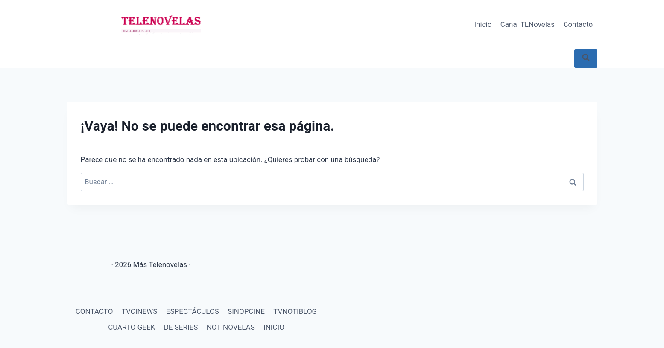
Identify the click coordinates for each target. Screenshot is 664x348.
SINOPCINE (246, 311)
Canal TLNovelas (527, 24)
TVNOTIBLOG (295, 311)
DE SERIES (181, 327)
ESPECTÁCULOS (192, 311)
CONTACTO (94, 311)
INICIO (273, 327)
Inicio (482, 24)
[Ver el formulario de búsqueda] (585, 58)
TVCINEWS (140, 311)
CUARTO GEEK (131, 327)
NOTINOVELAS (231, 327)
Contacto (578, 24)
